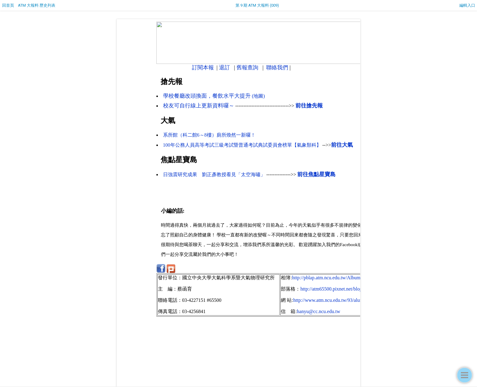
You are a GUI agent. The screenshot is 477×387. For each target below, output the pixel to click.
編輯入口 (467, 5)
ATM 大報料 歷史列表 (36, 5)
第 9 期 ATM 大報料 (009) (257, 5)
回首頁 (8, 5)
